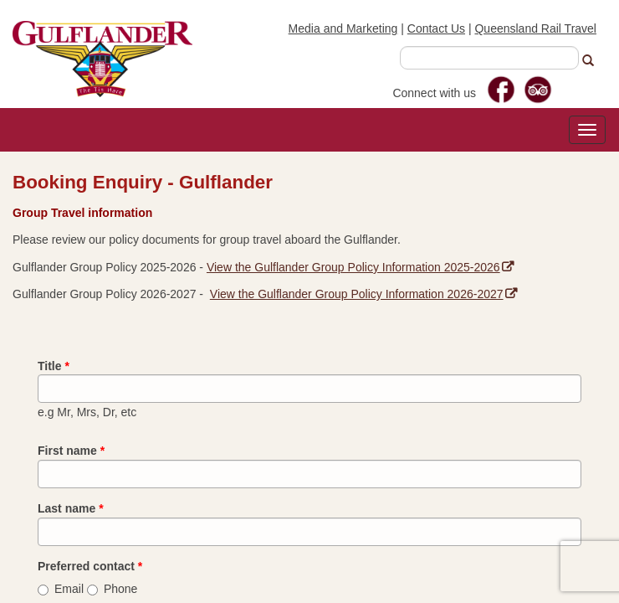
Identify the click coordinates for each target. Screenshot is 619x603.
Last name (71, 508)
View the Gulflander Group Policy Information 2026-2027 (363, 294)
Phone (112, 588)
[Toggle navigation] (587, 130)
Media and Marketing (343, 28)
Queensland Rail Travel (535, 28)
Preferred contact (90, 566)
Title (53, 366)
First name (71, 450)
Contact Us (436, 28)
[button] (593, 60)
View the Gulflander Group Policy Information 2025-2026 (360, 267)
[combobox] (489, 58)
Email (61, 588)
